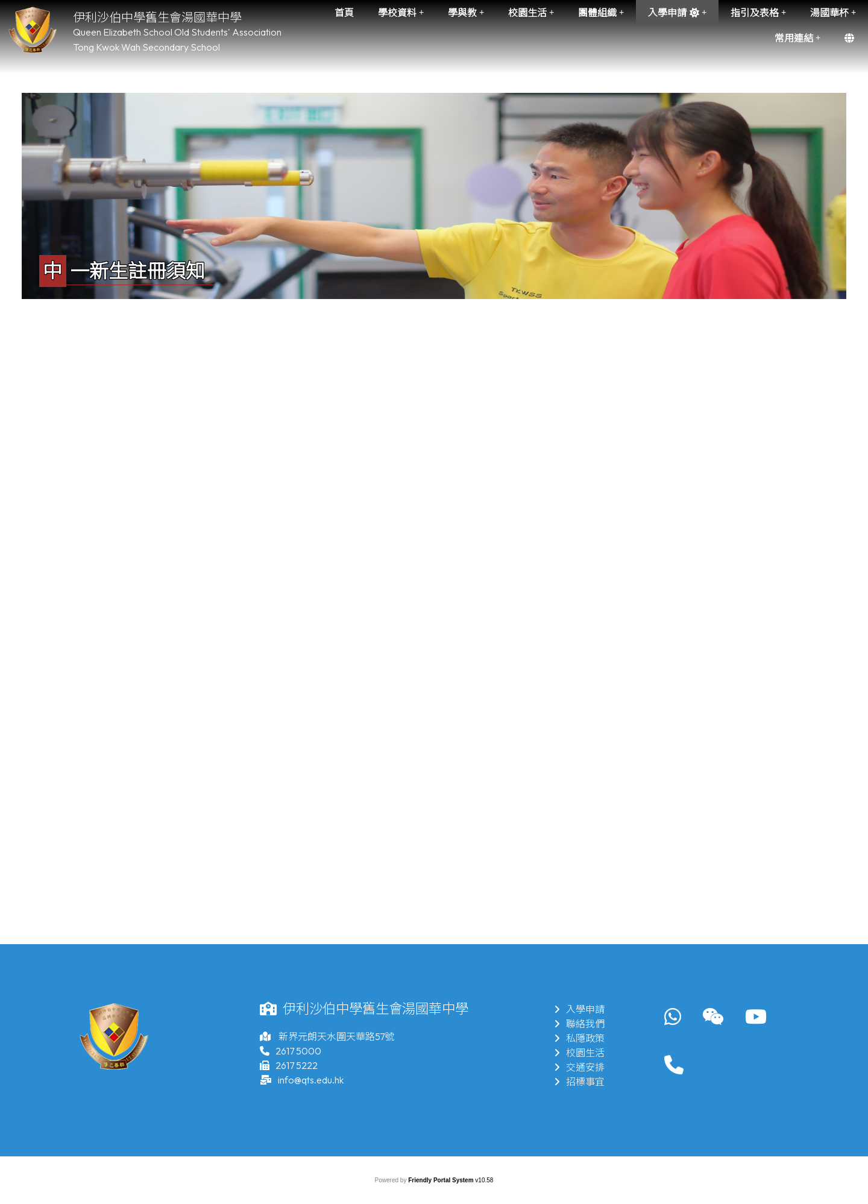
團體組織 (601, 13)
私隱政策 (579, 1038)
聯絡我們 (579, 1024)
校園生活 (531, 13)
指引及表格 (758, 13)
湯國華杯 (833, 13)
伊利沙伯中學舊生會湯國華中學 (157, 17)
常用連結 (797, 38)
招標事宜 (579, 1082)
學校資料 (401, 13)
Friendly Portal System (441, 1180)
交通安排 (579, 1067)
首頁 (344, 13)
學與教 (466, 13)
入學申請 (677, 13)
